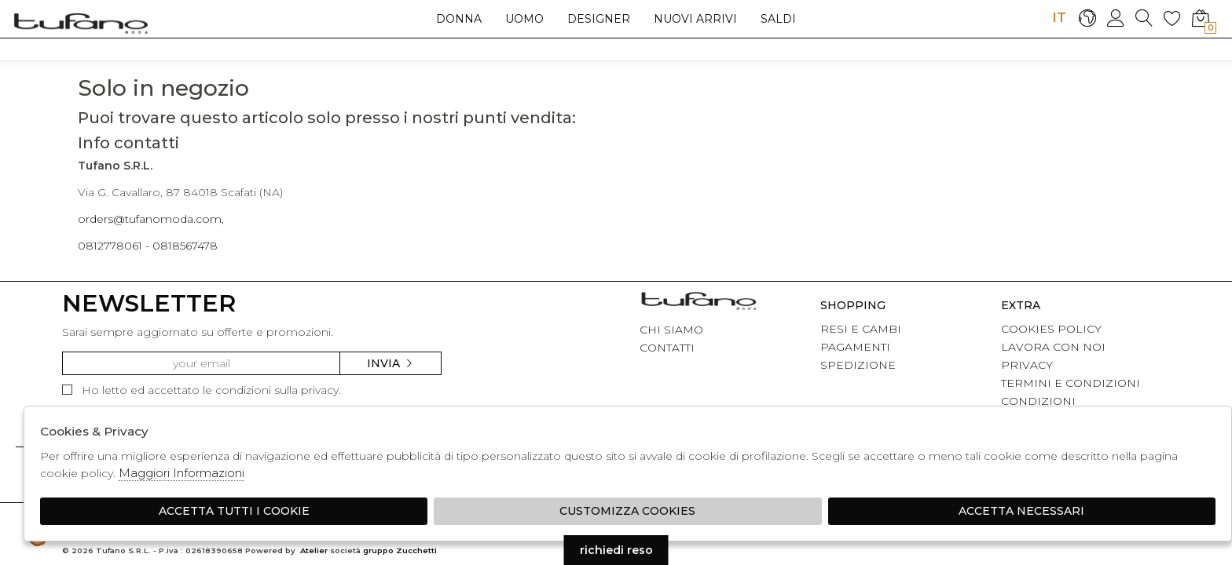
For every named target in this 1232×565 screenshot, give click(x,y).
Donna (459, 19)
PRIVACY (1027, 365)
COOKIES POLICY (1051, 329)
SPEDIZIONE (858, 365)
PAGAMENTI (855, 347)
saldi (778, 19)
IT (1059, 17)
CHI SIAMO (671, 330)
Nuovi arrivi (695, 19)
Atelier (314, 550)
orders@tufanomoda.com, (151, 219)
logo (80, 23)
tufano (698, 303)
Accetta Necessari (1021, 511)
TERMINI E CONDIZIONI (1070, 383)
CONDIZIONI (1038, 401)
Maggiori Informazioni (181, 472)
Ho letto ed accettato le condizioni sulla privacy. (201, 390)
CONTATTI (667, 348)
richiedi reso (616, 550)
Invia (390, 363)
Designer (598, 19)
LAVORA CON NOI (1053, 347)
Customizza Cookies (627, 511)
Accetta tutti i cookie (234, 511)
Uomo (524, 19)
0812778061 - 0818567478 (148, 246)
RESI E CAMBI (860, 329)
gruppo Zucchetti (400, 550)
